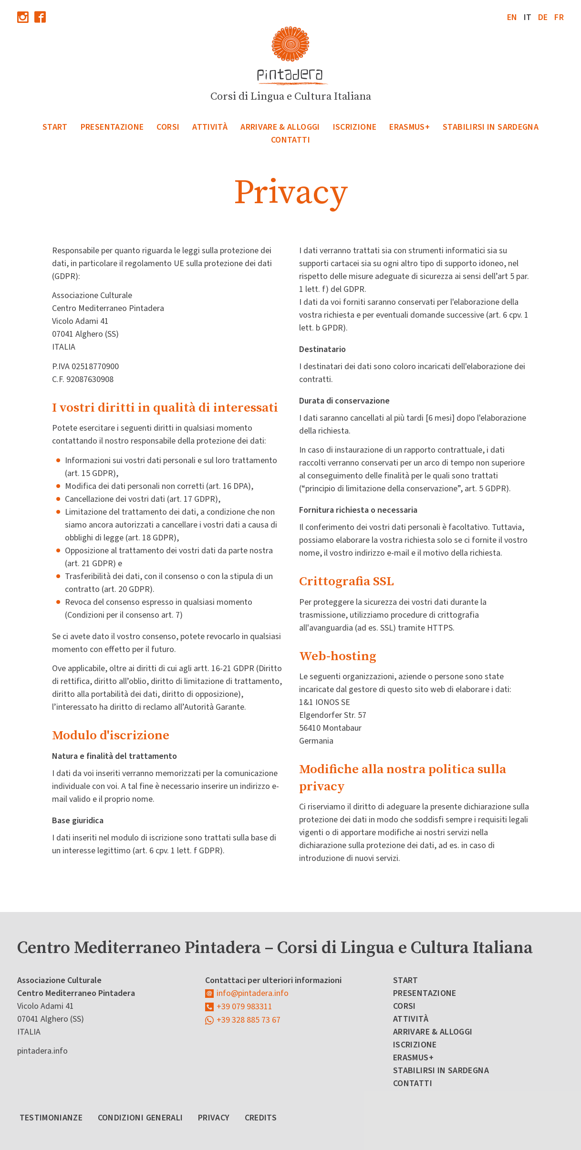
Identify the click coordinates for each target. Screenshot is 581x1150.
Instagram (23, 17)
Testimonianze (51, 1118)
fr (559, 17)
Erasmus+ (409, 127)
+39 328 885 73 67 (248, 1020)
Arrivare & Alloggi (280, 127)
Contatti (290, 140)
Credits (261, 1118)
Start (55, 127)
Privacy (214, 1118)
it (528, 17)
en (512, 17)
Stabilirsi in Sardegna (491, 127)
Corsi (167, 127)
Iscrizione (355, 127)
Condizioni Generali (140, 1118)
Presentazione (112, 127)
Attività (210, 127)
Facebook (40, 17)
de (543, 17)
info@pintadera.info (253, 993)
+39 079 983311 (244, 1007)
